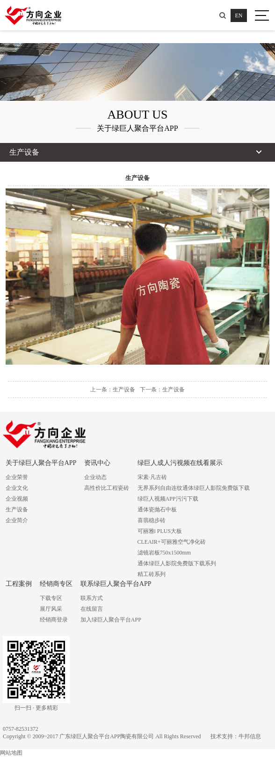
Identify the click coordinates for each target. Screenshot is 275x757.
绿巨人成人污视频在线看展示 (180, 462)
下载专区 (51, 598)
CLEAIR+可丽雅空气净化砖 (172, 542)
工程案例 (19, 583)
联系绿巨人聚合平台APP (116, 583)
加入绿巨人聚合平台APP (110, 619)
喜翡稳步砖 (152, 520)
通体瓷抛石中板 (157, 509)
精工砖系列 (152, 574)
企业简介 (17, 520)
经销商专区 (56, 583)
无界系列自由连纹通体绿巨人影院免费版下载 (194, 488)
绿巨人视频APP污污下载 (168, 498)
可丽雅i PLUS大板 (160, 531)
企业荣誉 (17, 477)
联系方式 (91, 598)
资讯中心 (97, 462)
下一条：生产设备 (162, 389)
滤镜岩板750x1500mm (164, 552)
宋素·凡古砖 (152, 477)
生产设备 (17, 509)
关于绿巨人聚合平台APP (41, 462)
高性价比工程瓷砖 (106, 488)
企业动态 (95, 477)
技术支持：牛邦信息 (235, 736)
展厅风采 (51, 609)
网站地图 (11, 753)
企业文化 (17, 488)
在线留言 (91, 609)
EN (239, 15)
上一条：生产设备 (112, 389)
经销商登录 (54, 619)
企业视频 (17, 498)
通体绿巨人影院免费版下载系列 (177, 563)
